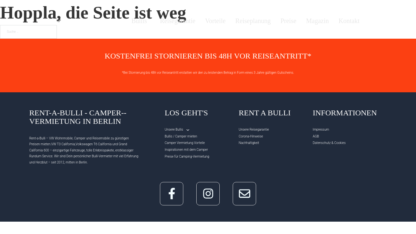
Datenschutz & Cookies (329, 143)
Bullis (139, 21)
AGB (316, 136)
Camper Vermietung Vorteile (185, 143)
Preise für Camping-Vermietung (187, 156)
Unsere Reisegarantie (254, 129)
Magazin (317, 21)
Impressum (321, 129)
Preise (288, 21)
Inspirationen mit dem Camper (186, 149)
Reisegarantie (177, 21)
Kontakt (349, 21)
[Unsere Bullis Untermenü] (187, 130)
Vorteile (215, 21)
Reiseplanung (253, 21)
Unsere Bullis (174, 129)
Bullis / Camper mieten (181, 136)
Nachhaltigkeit (249, 143)
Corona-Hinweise (251, 136)
